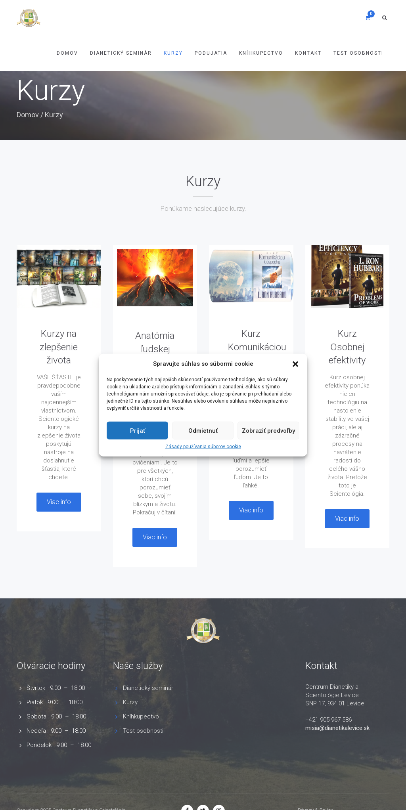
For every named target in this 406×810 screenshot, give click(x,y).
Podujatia (211, 53)
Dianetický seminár (148, 688)
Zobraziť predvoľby (268, 430)
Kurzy (173, 53)
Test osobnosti (358, 53)
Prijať (137, 430)
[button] (295, 364)
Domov (67, 53)
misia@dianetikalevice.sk (337, 728)
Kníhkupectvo (261, 53)
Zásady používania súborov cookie (203, 446)
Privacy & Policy (315, 779)
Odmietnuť (203, 430)
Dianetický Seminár (121, 53)
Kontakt (308, 53)
